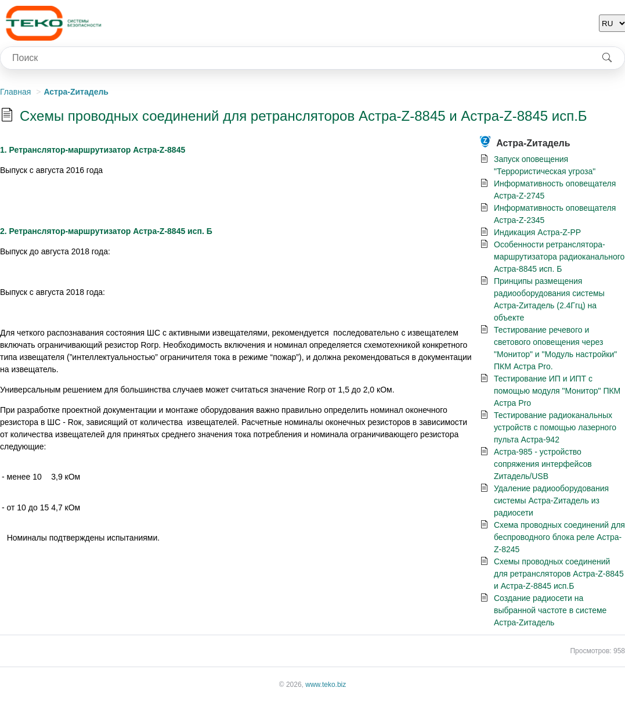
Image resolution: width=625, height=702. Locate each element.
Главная (15, 91)
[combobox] (295, 58)
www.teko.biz (325, 685)
